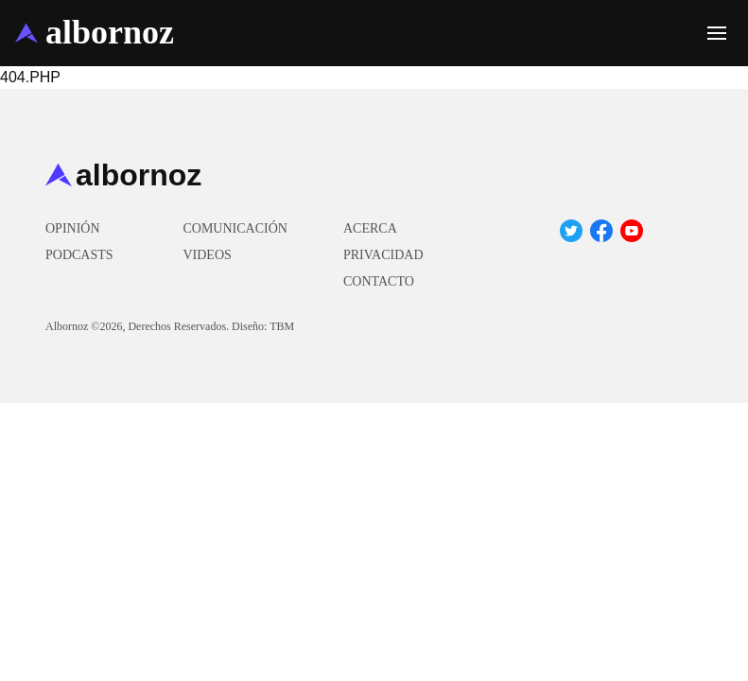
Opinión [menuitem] (72, 228)
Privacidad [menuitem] (383, 255)
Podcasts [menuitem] (79, 255)
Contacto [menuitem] (378, 281)
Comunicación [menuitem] (235, 228)
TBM (282, 326)
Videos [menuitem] (207, 255)
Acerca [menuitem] (370, 228)
